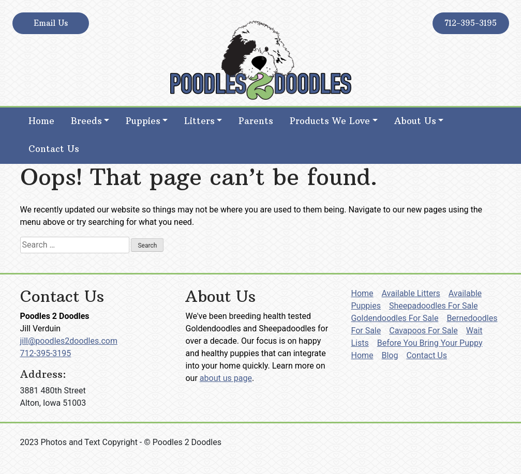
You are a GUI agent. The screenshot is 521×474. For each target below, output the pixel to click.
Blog (390, 355)
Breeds (86, 121)
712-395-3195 (470, 23)
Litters (199, 121)
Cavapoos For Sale (423, 330)
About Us (415, 121)
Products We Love (330, 121)
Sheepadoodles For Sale (433, 306)
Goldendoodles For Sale (394, 318)
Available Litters (411, 293)
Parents (256, 121)
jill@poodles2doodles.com (68, 341)
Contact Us (53, 149)
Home (41, 121)
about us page (226, 378)
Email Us (51, 23)
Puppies (143, 121)
